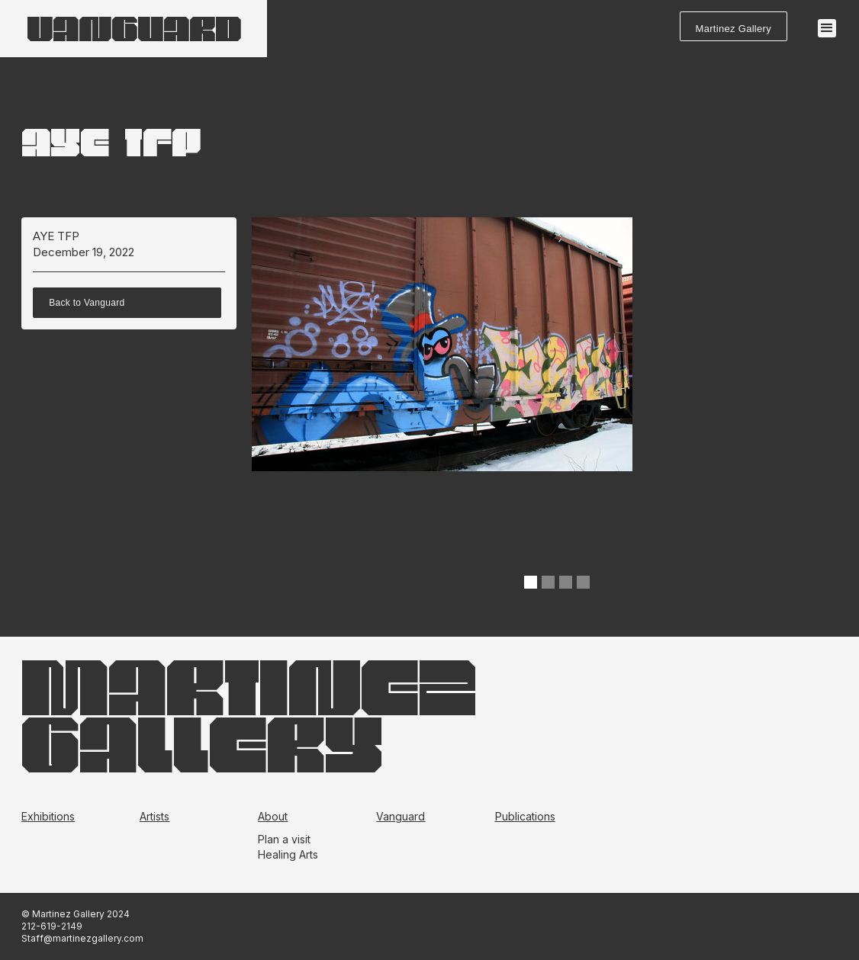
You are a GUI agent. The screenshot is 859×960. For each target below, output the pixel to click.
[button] (827, 28)
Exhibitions (48, 816)
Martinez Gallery (733, 28)
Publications (525, 816)
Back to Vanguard (86, 302)
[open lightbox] (442, 408)
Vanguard (400, 816)
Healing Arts (288, 854)
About (273, 816)
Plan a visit (284, 839)
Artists (154, 816)
